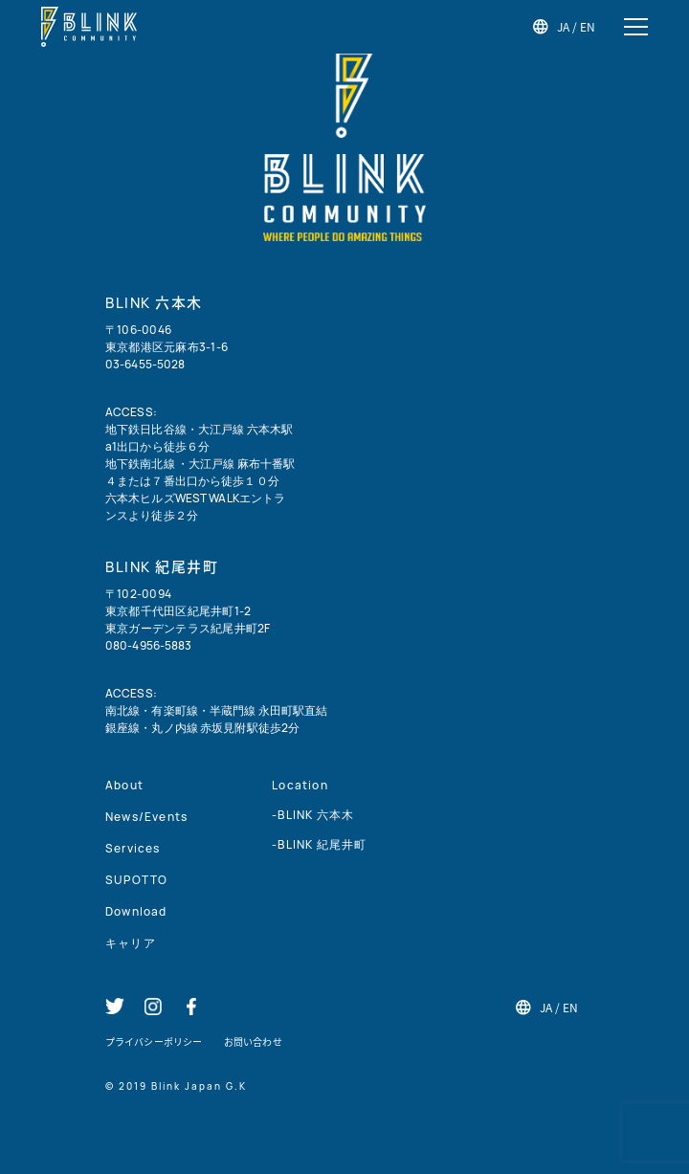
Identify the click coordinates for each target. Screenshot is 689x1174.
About (124, 785)
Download (136, 911)
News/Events (146, 817)
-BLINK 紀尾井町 (319, 844)
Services (133, 848)
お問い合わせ (253, 1041)
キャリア (130, 943)
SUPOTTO (136, 880)
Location (300, 785)
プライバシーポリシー (153, 1041)
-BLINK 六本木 (313, 815)
